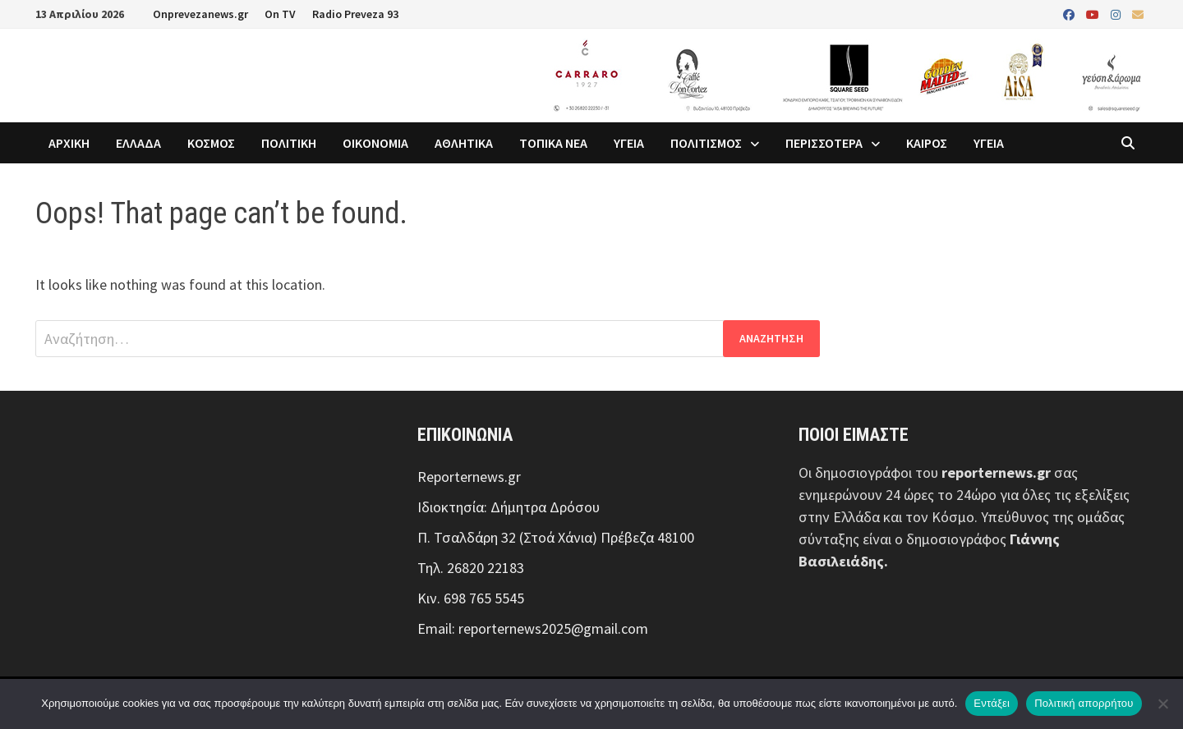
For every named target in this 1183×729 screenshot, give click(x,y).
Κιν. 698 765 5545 (470, 598)
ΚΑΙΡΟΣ (926, 143)
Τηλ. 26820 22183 (470, 567)
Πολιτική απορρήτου (1083, 703)
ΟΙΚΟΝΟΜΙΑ (375, 143)
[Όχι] (1162, 703)
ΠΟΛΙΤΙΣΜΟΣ (706, 143)
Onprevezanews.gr (200, 14)
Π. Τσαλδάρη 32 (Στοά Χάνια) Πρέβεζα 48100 (555, 537)
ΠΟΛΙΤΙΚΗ (288, 143)
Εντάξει (992, 703)
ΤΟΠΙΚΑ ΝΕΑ (553, 143)
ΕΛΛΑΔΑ (138, 143)
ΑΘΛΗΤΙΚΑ (464, 143)
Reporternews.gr (469, 476)
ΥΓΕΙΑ (629, 143)
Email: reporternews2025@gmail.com (532, 628)
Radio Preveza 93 (355, 14)
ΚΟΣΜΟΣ (211, 143)
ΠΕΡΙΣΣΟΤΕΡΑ (824, 143)
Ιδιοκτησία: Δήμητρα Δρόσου (508, 506)
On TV (280, 14)
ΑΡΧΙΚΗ (69, 143)
